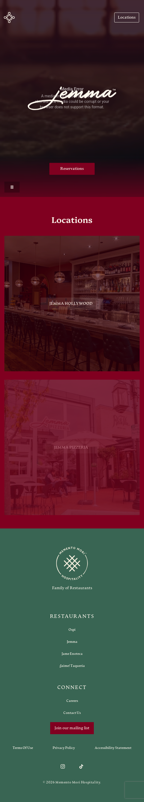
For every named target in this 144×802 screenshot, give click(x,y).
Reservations (72, 169)
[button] (9, 17)
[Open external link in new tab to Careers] (72, 701)
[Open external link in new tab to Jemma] (72, 642)
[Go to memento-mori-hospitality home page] (72, 568)
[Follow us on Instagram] (63, 766)
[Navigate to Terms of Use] (22, 748)
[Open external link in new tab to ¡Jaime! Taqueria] (72, 666)
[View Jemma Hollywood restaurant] (72, 305)
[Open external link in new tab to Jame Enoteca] (72, 654)
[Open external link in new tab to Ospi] (72, 630)
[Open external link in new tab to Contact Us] (72, 713)
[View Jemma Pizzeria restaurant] (72, 449)
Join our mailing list (72, 728)
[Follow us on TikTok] (81, 766)
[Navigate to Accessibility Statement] (113, 748)
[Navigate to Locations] (126, 17)
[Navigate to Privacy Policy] (63, 748)
